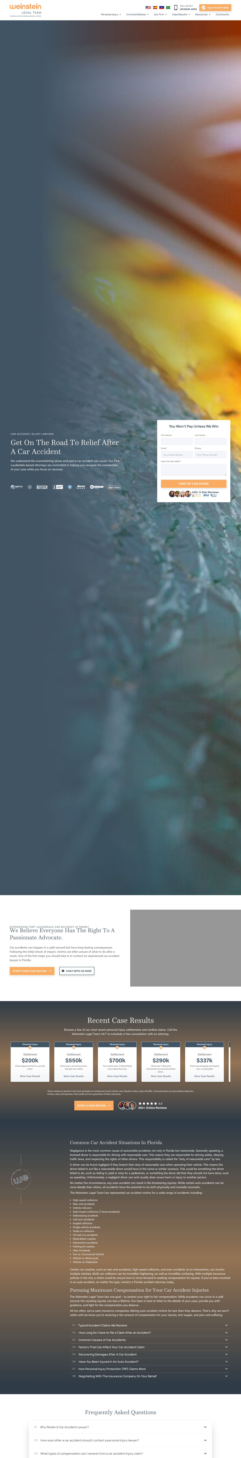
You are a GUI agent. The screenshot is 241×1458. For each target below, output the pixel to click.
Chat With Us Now (78, 971)
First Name (166, 435)
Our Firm (159, 14)
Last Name (200, 435)
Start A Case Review (91, 1105)
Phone (198, 448)
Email (163, 448)
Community (222, 14)
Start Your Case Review (30, 971)
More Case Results (30, 1076)
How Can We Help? (170, 461)
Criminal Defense (136, 14)
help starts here (218, 7)
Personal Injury (109, 14)
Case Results (179, 14)
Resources (201, 14)
